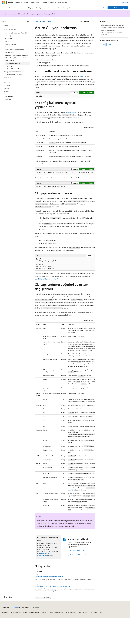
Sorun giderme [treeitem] (8, 96)
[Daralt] (27, 21)
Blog (24, 612)
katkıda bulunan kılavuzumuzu (44, 554)
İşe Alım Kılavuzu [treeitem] (10, 52)
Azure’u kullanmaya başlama (118, 8)
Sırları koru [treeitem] (10, 66)
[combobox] (16, 25)
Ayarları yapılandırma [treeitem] (13, 63)
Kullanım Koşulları (71, 612)
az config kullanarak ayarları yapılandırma (113, 27)
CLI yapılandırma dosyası (108, 30)
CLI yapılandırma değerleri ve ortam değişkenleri (111, 33)
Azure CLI (48, 21)
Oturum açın (124, 2)
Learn (36, 21)
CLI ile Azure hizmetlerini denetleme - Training (49, 576)
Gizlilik (43, 612)
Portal (104, 8)
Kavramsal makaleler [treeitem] (11, 47)
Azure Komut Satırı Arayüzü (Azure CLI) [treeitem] (15, 33)
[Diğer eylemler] (93, 21)
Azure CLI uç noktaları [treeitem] (13, 69)
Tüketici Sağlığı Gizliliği (55, 612)
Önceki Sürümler (16, 612)
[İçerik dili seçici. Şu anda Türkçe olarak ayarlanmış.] (6, 607)
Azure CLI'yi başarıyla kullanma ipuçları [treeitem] (16, 55)
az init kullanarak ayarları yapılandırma (112, 25)
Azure (42, 21)
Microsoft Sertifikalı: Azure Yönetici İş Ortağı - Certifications (53, 586)
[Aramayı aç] (117, 2)
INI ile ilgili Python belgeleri (47, 279)
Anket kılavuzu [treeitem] (8, 94)
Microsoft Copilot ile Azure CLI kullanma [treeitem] (17, 58)
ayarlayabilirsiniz (71, 112)
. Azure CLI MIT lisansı (87, 356)
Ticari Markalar (83, 612)
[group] (65, 417)
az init (81, 76)
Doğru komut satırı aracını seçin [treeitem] (14, 49)
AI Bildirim (5, 612)
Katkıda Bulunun (34, 612)
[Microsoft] (3, 2)
